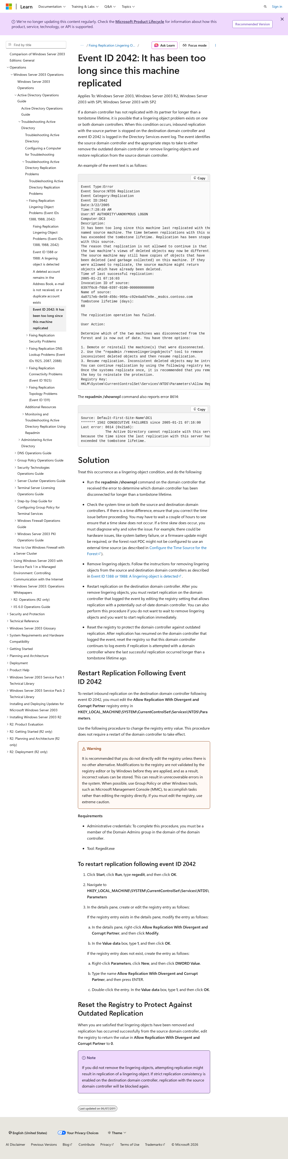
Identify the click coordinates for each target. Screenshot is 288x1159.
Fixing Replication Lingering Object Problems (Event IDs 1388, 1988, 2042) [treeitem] (48, 235)
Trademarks (153, 1144)
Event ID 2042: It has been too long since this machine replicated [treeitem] (48, 318)
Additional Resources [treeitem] (40, 407)
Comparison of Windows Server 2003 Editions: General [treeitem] (37, 57)
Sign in (277, 6)
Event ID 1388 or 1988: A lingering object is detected (134, 576)
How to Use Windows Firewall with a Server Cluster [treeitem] (39, 550)
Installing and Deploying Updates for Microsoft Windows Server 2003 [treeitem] (37, 706)
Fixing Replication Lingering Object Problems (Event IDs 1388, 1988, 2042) (113, 45)
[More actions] (215, 45)
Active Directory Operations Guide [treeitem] (42, 111)
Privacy (105, 1144)
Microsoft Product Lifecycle (139, 21)
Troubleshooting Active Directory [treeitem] (42, 138)
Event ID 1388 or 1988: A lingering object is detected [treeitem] (46, 258)
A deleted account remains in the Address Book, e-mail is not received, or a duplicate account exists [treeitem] (48, 287)
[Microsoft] (9, 6)
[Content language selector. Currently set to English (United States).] (28, 1133)
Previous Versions (44, 1144)
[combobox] (36, 45)
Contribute (87, 1144)
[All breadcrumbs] (82, 45)
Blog (66, 1144)
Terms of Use (129, 1144)
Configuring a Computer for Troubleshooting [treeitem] (43, 151)
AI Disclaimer (15, 1144)
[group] (144, 285)
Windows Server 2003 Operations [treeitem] (33, 84)
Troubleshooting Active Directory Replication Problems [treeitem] (46, 187)
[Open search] (265, 6)
